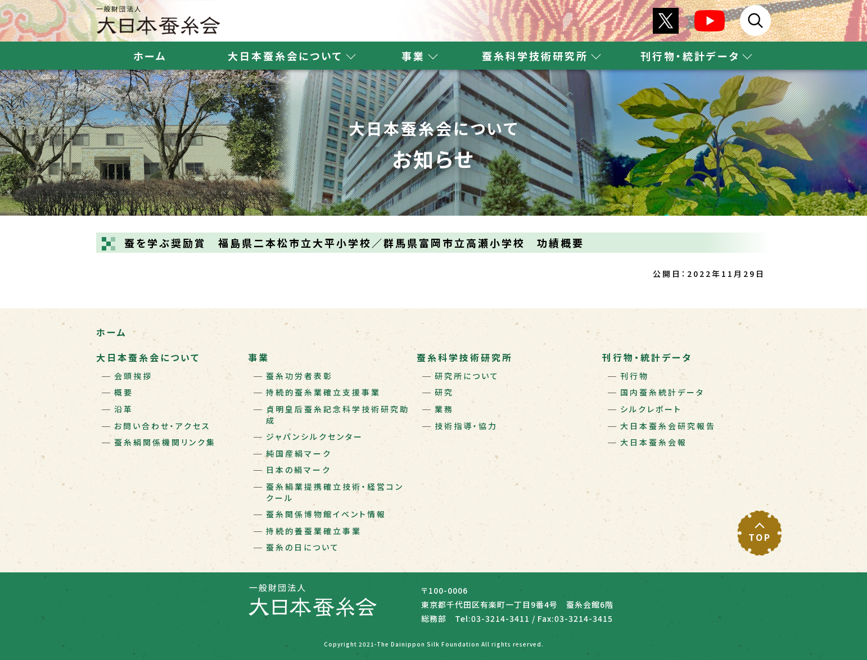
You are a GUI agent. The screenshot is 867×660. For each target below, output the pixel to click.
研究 (444, 392)
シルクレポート (651, 409)
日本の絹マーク (298, 469)
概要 (123, 392)
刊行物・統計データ (647, 357)
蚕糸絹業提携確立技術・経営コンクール (335, 492)
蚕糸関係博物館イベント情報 (326, 514)
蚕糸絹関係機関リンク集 (165, 442)
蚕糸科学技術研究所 (465, 357)
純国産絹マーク (299, 453)
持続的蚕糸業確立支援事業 (323, 392)
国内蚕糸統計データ (662, 392)
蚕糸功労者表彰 (299, 375)
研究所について (467, 375)
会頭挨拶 (133, 375)
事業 (258, 357)
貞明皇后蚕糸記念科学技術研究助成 (337, 414)
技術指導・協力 (466, 425)
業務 (444, 409)
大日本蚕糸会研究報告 (668, 425)
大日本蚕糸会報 (653, 442)
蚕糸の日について (303, 547)
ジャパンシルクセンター (314, 436)
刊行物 (634, 375)
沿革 (123, 409)
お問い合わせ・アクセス (162, 425)
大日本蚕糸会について (148, 357)
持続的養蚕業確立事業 (314, 530)
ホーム (150, 55)
